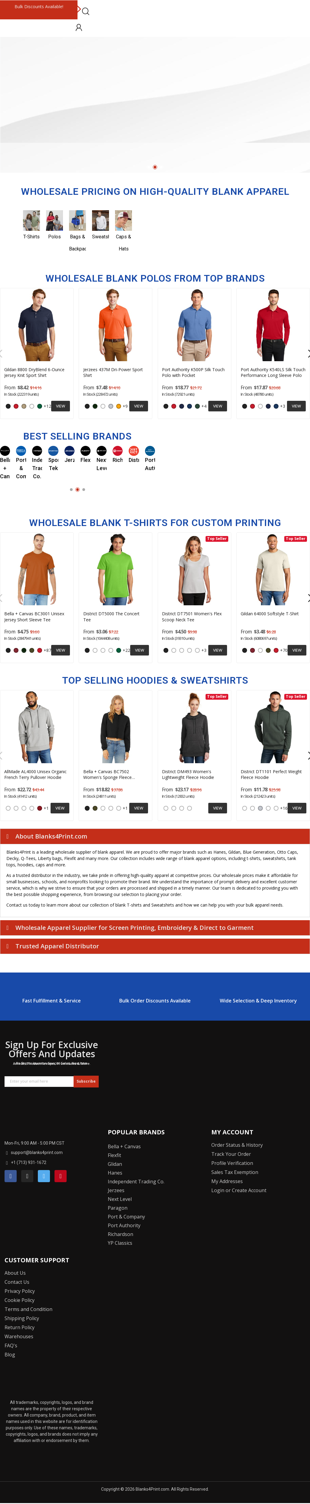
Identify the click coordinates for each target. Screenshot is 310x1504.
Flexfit (114, 1155)
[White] (31, 406)
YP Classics (120, 1243)
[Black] (8, 406)
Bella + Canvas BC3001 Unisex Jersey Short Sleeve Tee (34, 617)
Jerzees (116, 1190)
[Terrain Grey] (23, 808)
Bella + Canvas (124, 1146)
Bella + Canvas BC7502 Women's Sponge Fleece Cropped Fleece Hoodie (107, 774)
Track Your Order (231, 1154)
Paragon (117, 1208)
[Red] (16, 406)
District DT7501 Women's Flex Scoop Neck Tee (192, 617)
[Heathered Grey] (173, 808)
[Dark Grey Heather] (110, 808)
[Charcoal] (95, 650)
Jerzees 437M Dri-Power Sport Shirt (113, 372)
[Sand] (23, 406)
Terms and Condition (28, 1309)
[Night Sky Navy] (16, 808)
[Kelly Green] (39, 406)
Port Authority (124, 1225)
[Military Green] (31, 650)
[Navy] (181, 406)
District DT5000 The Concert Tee (111, 617)
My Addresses (227, 1181)
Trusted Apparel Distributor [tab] (52, 946)
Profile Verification (232, 1163)
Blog (10, 1354)
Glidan (115, 1164)
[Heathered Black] (181, 808)
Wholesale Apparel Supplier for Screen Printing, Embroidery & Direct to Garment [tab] (130, 928)
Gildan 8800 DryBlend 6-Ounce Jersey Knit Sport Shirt (34, 372)
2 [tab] (155, 167)
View (60, 406)
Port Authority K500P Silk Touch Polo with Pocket (193, 372)
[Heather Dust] (118, 808)
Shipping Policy (22, 1318)
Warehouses (19, 1336)
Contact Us (17, 1282)
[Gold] (118, 406)
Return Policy (20, 1327)
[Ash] (110, 406)
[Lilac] (181, 650)
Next (78, 9)
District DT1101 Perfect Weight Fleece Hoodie (271, 774)
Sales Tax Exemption (234, 1172)
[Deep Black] (8, 808)
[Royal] (189, 406)
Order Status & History (237, 1145)
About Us (15, 1273)
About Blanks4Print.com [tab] (46, 836)
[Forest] (95, 406)
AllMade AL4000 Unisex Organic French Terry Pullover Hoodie (35, 774)
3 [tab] (161, 167)
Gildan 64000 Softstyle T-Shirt (270, 613)
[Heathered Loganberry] (276, 808)
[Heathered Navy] (165, 808)
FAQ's (11, 1345)
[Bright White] (244, 808)
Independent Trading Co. (136, 1181)
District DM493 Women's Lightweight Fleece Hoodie (188, 774)
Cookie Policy (20, 1300)
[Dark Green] (197, 406)
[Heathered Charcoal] (189, 650)
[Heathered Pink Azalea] (189, 808)
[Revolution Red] (39, 808)
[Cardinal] (16, 650)
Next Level (120, 1199)
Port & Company (126, 1216)
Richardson (120, 1234)
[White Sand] (31, 808)
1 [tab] (148, 167)
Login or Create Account (238, 1190)
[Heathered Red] (197, 650)
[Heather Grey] (103, 650)
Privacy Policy (20, 1291)
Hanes (115, 1172)
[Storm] (103, 808)
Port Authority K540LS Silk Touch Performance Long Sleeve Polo (273, 372)
